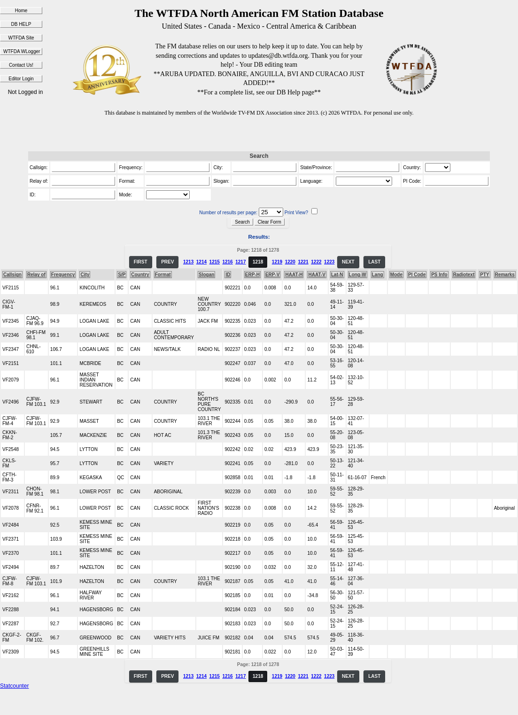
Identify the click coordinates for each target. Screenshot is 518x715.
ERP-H (252, 274)
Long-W (357, 274)
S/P (121, 274)
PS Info (439, 274)
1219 (277, 261)
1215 (214, 261)
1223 (329, 261)
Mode (396, 274)
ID (227, 274)
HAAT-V (316, 274)
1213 (188, 261)
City (84, 274)
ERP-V (272, 274)
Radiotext (464, 274)
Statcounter (14, 686)
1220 (290, 261)
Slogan (206, 274)
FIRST (140, 261)
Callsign (12, 274)
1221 (303, 261)
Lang (377, 274)
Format (163, 274)
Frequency (63, 274)
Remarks (505, 274)
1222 (316, 261)
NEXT (348, 261)
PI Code (416, 274)
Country (140, 274)
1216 (227, 261)
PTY (484, 274)
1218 (258, 261)
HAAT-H (293, 274)
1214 (201, 261)
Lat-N (337, 274)
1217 (240, 261)
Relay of (36, 274)
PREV (167, 261)
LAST (374, 261)
